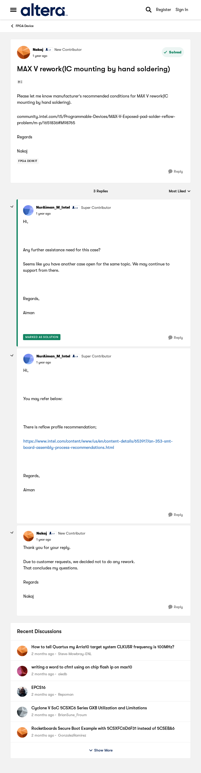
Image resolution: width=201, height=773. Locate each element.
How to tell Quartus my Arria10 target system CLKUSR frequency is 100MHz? (102, 647)
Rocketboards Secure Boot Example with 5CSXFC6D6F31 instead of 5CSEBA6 (103, 728)
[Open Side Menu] (13, 10)
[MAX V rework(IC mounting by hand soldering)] (43, 213)
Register (163, 9)
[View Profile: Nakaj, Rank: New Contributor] (23, 52)
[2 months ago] (42, 653)
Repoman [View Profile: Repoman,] (66, 694)
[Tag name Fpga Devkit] (28, 161)
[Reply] (175, 171)
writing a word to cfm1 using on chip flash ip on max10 (81, 667)
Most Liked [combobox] (180, 191)
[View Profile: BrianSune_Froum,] (22, 712)
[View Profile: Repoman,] (22, 691)
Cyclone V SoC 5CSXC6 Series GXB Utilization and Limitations (89, 708)
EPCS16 (38, 687)
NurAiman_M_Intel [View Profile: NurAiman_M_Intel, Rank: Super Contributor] (53, 207)
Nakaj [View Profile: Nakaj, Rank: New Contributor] (38, 49)
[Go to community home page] (44, 9)
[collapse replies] (12, 207)
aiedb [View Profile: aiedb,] (62, 674)
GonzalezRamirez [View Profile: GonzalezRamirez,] (72, 735)
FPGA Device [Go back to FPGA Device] (22, 26)
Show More (101, 750)
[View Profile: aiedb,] (22, 671)
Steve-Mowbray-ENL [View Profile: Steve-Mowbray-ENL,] (75, 653)
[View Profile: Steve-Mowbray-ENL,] (22, 651)
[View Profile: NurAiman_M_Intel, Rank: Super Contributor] (28, 210)
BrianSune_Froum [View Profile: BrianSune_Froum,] (72, 715)
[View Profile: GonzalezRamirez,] (22, 732)
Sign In (182, 9)
